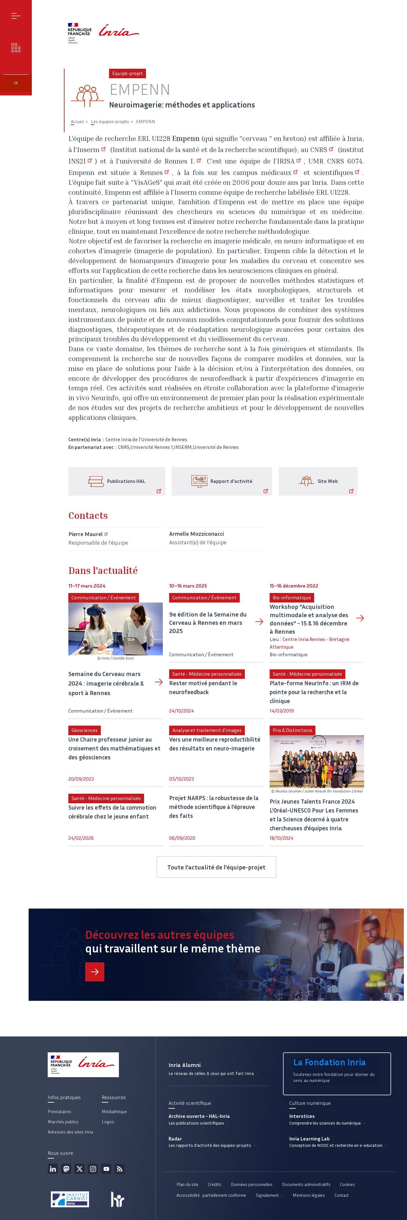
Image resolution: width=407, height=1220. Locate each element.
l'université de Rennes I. (160, 162)
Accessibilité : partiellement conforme (211, 1195)
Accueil (77, 121)
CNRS (323, 150)
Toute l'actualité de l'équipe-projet (216, 867)
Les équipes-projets (110, 121)
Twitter (79, 1169)
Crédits (214, 1184)
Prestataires (59, 1111)
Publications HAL (135, 486)
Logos (108, 1122)
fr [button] (16, 83)
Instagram (93, 1169)
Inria (354, 139)
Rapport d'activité (240, 486)
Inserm (92, 150)
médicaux (280, 173)
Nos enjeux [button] (16, 47)
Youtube (106, 1169)
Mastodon (66, 1169)
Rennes (156, 173)
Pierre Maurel (89, 534)
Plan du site (187, 1184)
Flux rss (119, 1169)
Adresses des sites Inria (70, 1132)
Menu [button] (16, 16)
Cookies (347, 1184)
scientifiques (338, 173)
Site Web (337, 486)
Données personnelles (251, 1184)
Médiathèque (116, 1111)
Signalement (269, 1195)
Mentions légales (309, 1195)
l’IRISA (288, 162)
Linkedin (53, 1169)
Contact (342, 1195)
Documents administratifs (306, 1184)
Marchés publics (63, 1122)
